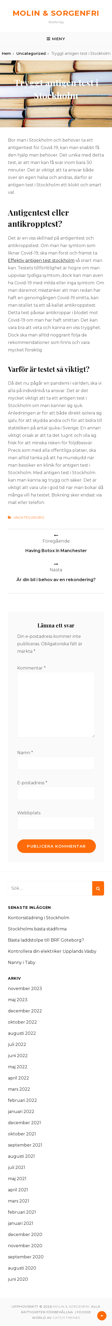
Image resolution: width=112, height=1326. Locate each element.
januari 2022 (21, 1111)
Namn (25, 752)
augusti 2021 (21, 1156)
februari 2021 (22, 1212)
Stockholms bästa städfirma (37, 928)
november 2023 (25, 988)
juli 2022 (17, 1044)
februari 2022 (22, 1100)
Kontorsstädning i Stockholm (38, 917)
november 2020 (25, 1245)
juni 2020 (18, 1279)
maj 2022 (17, 1066)
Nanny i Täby (21, 962)
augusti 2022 (22, 1033)
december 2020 (25, 1234)
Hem (6, 53)
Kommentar (31, 668)
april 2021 (18, 1189)
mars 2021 (18, 1201)
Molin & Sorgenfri (56, 13)
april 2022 (18, 1078)
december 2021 (24, 1122)
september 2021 (25, 1145)
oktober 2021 (22, 1133)
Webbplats (28, 812)
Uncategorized (31, 53)
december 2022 (25, 1010)
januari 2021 (20, 1223)
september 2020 (26, 1256)
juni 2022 (18, 1055)
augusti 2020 (22, 1268)
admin (40, 108)
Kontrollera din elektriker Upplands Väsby (52, 951)
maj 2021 (17, 1178)
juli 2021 (16, 1167)
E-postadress (32, 782)
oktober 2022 (22, 1022)
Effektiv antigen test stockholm (41, 260)
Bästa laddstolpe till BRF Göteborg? (46, 940)
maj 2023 (17, 999)
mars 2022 (19, 1089)
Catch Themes (66, 1318)
